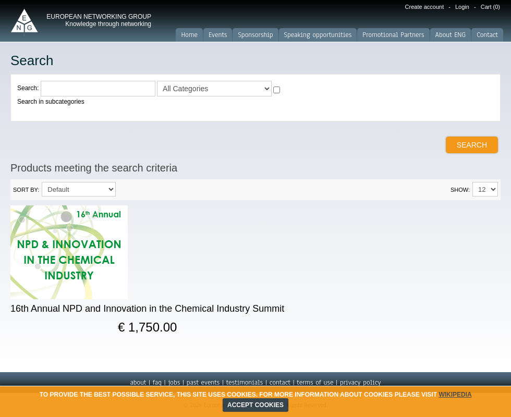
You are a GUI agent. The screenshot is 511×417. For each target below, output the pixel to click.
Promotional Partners (393, 35)
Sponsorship (255, 35)
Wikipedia (455, 394)
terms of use (315, 382)
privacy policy (360, 382)
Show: (460, 190)
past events (203, 382)
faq (157, 382)
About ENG (450, 35)
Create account (424, 7)
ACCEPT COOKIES (255, 405)
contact (280, 382)
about (138, 382)
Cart (490, 7)
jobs (174, 382)
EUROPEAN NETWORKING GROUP (98, 20)
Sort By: (26, 190)
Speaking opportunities (318, 35)
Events (218, 35)
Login (462, 7)
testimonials (244, 382)
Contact (487, 35)
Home (189, 35)
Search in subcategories (50, 101)
